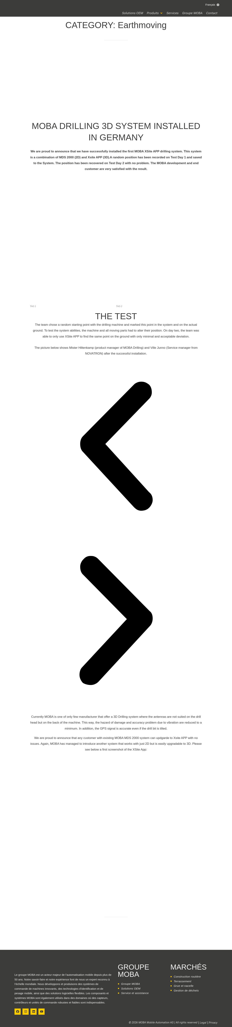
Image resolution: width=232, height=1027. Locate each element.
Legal (203, 1022)
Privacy (213, 1022)
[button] (155, 13)
